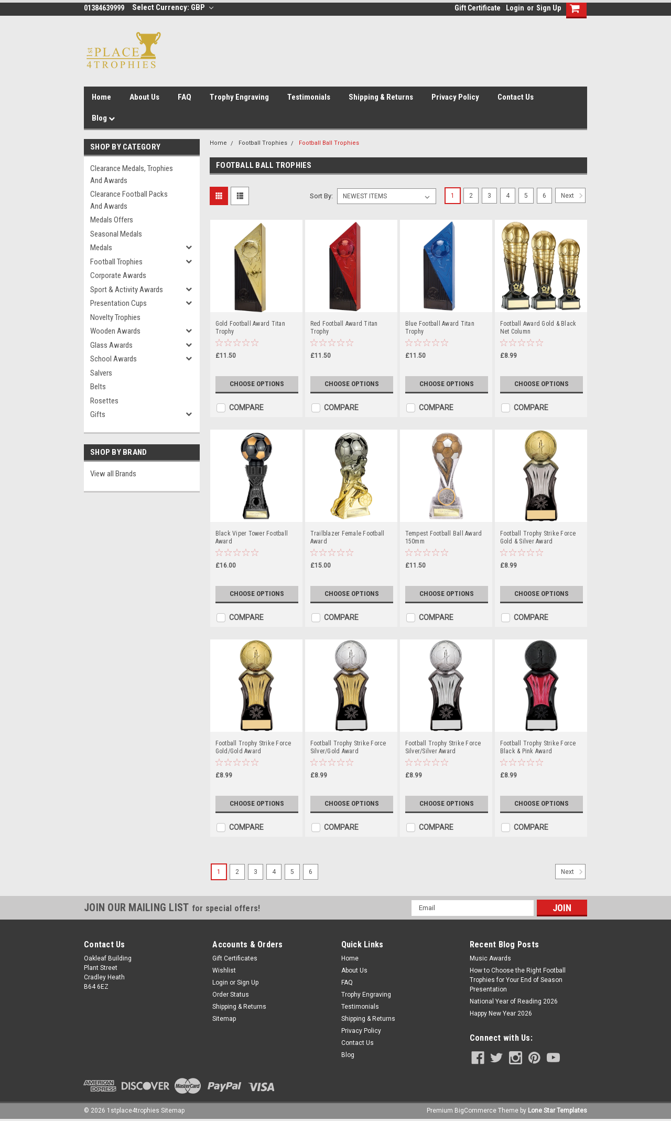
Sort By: (321, 196)
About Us (144, 97)
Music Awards (490, 958)
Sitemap (224, 1018)
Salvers (101, 373)
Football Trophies (116, 261)
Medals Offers (111, 220)
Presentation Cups (118, 303)
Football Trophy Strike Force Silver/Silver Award (443, 747)
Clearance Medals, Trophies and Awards (131, 174)
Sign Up (548, 8)
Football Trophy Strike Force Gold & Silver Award (538, 537)
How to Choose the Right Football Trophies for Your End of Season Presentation (518, 980)
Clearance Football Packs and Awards (129, 200)
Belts (98, 386)
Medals (101, 247)
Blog (103, 118)
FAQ (184, 97)
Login (515, 8)
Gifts (97, 414)
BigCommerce (475, 1110)
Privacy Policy (455, 97)
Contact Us (515, 97)
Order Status (230, 994)
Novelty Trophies (115, 317)
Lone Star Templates (557, 1110)
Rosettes (104, 400)
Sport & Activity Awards (126, 289)
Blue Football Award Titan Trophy (439, 327)
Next (573, 195)
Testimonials (308, 97)
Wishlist (224, 970)
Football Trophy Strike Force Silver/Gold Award (348, 747)
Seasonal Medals (116, 234)
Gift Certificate (477, 8)
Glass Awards (111, 345)
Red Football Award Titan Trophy (344, 327)
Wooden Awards (115, 331)
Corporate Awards (118, 275)
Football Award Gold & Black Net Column (538, 327)
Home (101, 97)
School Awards (113, 359)
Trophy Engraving (239, 97)
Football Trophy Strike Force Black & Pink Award (538, 747)
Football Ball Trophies (329, 143)
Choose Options (257, 384)
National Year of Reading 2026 (514, 1001)
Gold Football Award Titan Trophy (250, 327)
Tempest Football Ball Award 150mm (443, 537)
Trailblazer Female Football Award (347, 537)
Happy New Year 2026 (501, 1013)
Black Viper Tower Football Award (251, 537)
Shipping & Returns (381, 97)
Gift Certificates (234, 958)
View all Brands (113, 473)
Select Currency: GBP (172, 7)
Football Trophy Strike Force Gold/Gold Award (253, 747)
